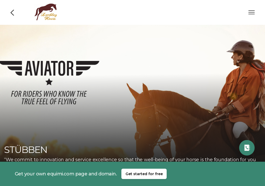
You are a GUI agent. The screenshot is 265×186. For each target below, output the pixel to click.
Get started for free (144, 174)
